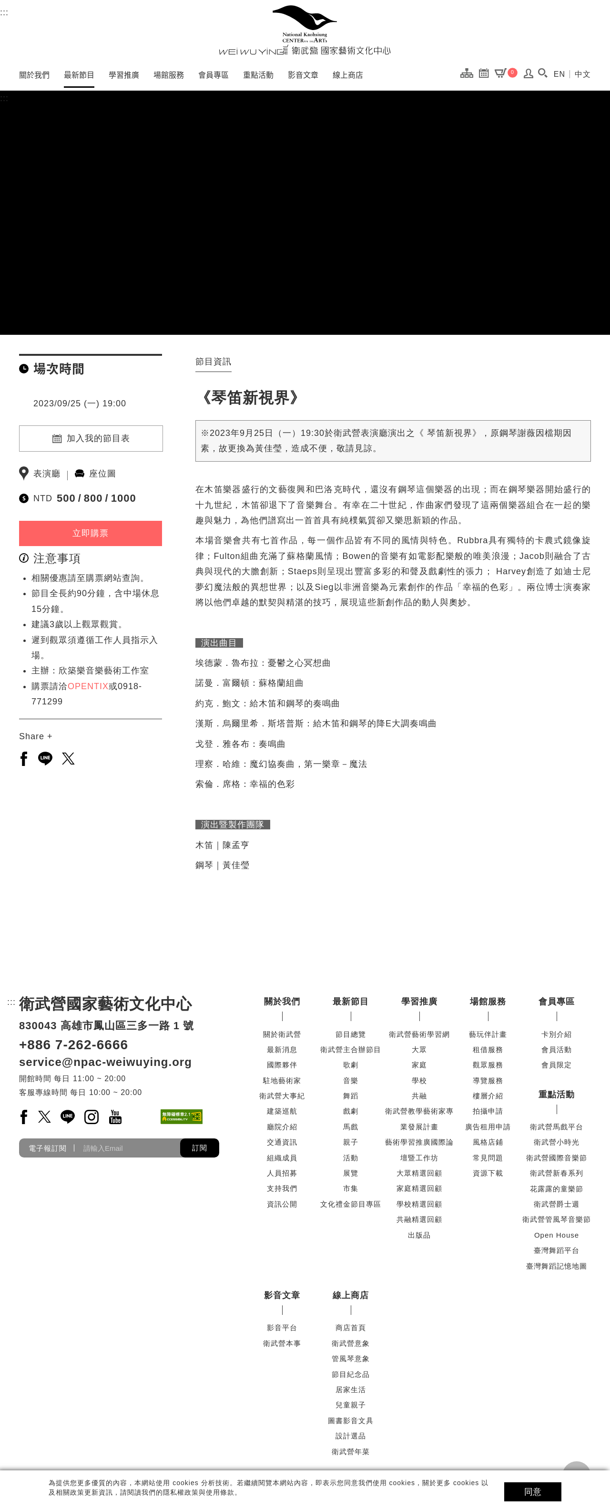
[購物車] (506, 72)
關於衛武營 (282, 1034)
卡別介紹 (556, 1034)
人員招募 (282, 1173)
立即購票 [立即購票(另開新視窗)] (90, 533)
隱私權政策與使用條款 (198, 1492)
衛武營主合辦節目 (350, 1049)
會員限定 (556, 1065)
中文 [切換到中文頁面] (583, 74)
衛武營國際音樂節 (556, 1158)
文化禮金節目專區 (350, 1204)
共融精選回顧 (419, 1219)
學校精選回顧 (419, 1204)
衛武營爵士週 (557, 1204)
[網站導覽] (469, 72)
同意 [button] (532, 1492)
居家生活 (351, 1389)
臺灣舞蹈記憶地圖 (556, 1266)
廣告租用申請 (488, 1127)
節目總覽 (351, 1034)
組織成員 (282, 1158)
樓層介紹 (488, 1096)
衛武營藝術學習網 (419, 1034)
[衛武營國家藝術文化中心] (305, 30)
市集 (350, 1188)
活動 (350, 1158)
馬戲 (350, 1127)
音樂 (350, 1080)
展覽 (350, 1173)
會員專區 (213, 74)
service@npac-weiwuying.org (105, 1061)
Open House (556, 1235)
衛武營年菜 (351, 1451)
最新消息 (282, 1049)
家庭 (419, 1065)
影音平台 (282, 1327)
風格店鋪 (488, 1142)
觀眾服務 (488, 1065)
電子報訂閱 (48, 1148)
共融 (419, 1096)
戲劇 (350, 1111)
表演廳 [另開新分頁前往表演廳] (47, 473)
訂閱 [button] (199, 1148)
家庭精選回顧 (419, 1188)
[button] (543, 73)
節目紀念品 (351, 1374)
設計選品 (351, 1436)
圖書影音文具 (351, 1420)
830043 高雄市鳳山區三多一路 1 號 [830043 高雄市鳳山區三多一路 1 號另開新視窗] (106, 1026)
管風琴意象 (351, 1358)
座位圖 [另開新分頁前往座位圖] (102, 473)
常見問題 (488, 1158)
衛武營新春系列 (556, 1173)
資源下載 (488, 1173)
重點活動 (258, 74)
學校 (419, 1080)
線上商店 (348, 74)
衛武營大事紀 (282, 1096)
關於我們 (34, 74)
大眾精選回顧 (419, 1173)
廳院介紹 (282, 1127)
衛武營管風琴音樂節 (556, 1219)
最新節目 (79, 74)
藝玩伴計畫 (488, 1034)
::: (4, 11)
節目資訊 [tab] (213, 361)
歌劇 (350, 1065)
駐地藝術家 (282, 1080)
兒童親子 (351, 1405)
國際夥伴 (282, 1065)
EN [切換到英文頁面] (559, 74)
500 (66, 498)
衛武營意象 (351, 1343)
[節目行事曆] (486, 72)
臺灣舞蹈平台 (557, 1250)
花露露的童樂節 (556, 1189)
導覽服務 (488, 1080)
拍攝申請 (488, 1111)
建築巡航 (282, 1111)
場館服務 (168, 74)
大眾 (419, 1049)
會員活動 (556, 1049)
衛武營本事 (282, 1343)
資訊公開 (282, 1204)
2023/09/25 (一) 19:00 (79, 403)
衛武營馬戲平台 (556, 1127)
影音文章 (303, 74)
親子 (350, 1142)
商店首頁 (351, 1327)
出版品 (419, 1235)
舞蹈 (350, 1096)
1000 (123, 498)
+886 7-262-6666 (73, 1044)
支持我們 (282, 1188)
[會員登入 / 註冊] (529, 75)
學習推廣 (124, 74)
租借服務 (488, 1049)
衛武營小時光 (557, 1142)
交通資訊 (282, 1142)
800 (93, 498)
